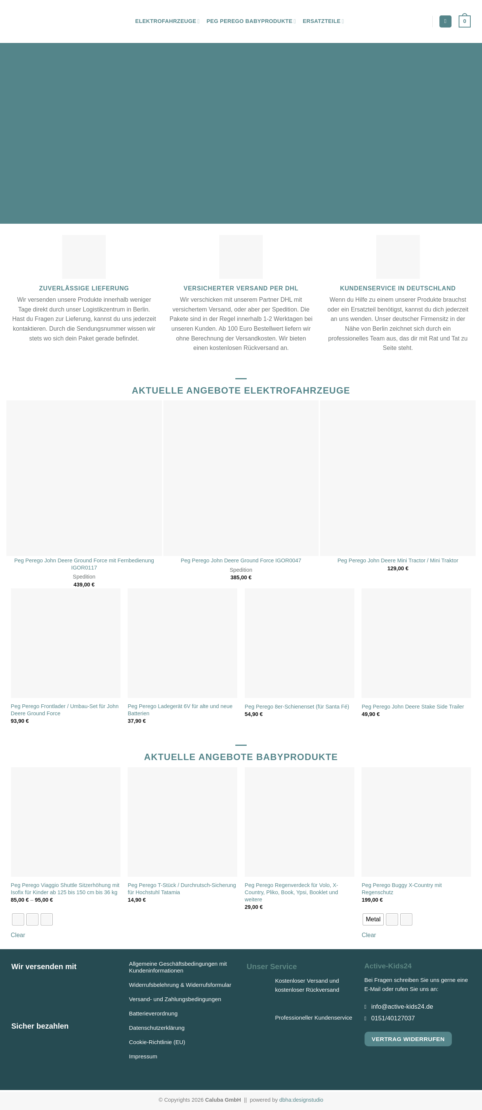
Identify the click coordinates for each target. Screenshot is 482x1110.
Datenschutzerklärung (157, 1027)
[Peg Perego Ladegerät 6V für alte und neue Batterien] (182, 643)
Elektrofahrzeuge (167, 21)
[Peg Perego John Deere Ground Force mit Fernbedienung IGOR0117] (84, 478)
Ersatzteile (323, 21)
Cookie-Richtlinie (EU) (157, 1042)
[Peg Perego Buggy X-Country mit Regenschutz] (416, 822)
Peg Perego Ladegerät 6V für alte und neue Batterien (180, 709)
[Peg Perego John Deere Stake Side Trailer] (416, 643)
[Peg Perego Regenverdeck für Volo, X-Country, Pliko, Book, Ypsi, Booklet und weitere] (299, 822)
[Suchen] (445, 21)
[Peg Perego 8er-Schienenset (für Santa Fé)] (299, 643)
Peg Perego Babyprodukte (251, 21)
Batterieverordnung (153, 1013)
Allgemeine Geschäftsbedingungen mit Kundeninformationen (178, 967)
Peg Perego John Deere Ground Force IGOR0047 (241, 560)
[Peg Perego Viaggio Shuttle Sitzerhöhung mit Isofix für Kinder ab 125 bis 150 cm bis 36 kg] (65, 822)
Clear (18, 935)
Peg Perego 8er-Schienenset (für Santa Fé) (297, 707)
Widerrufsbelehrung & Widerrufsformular (180, 985)
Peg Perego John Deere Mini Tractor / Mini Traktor (397, 560)
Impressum (143, 1056)
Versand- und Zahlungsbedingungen (175, 999)
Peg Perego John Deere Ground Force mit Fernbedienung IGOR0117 (84, 564)
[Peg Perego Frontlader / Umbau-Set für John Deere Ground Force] (65, 643)
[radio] (18, 919)
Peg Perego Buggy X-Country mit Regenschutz (402, 888)
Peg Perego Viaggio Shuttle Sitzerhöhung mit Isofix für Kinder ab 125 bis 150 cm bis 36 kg (65, 888)
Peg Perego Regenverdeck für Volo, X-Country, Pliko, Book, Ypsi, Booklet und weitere (291, 892)
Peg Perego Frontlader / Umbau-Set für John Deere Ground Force (65, 709)
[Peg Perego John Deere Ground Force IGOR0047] (241, 478)
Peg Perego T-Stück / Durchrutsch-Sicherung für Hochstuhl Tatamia (182, 888)
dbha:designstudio (301, 1100)
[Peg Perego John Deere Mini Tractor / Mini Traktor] (398, 478)
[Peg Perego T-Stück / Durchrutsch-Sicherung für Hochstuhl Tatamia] (182, 822)
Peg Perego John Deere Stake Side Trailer (413, 707)
